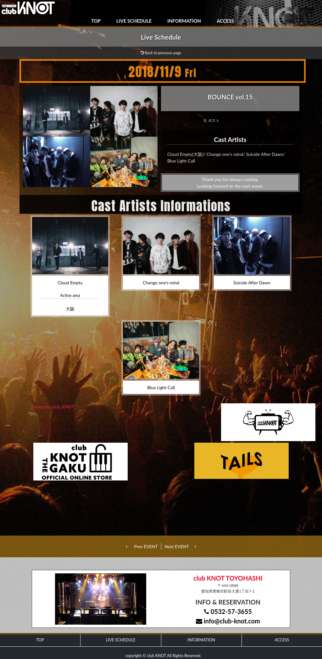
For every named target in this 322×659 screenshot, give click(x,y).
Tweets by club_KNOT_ (53, 406)
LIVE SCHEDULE (134, 21)
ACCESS (225, 21)
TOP (96, 21)
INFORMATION (184, 21)
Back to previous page (161, 52)
